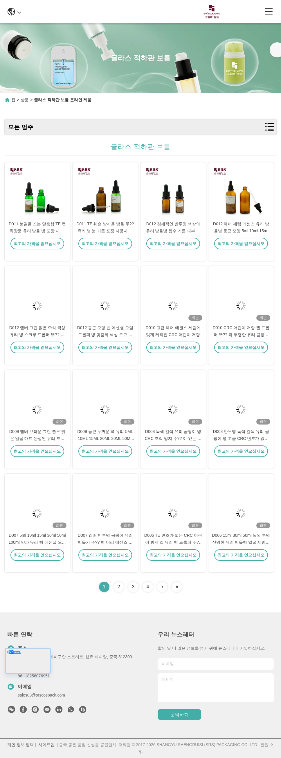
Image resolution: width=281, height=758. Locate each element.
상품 (25, 99)
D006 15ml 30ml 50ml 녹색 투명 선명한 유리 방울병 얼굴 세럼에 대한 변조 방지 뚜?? (241, 550)
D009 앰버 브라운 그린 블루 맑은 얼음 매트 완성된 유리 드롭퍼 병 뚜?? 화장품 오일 (37, 446)
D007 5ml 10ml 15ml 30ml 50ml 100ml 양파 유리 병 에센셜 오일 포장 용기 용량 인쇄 (37, 550)
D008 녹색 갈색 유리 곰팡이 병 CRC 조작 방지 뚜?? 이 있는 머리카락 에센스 (173, 446)
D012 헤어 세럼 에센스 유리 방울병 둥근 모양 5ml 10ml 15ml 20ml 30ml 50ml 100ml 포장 (241, 239)
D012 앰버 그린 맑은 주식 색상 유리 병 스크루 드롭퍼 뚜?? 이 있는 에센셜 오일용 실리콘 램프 (37, 342)
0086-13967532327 (134, 11)
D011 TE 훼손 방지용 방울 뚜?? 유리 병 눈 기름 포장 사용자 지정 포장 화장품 (105, 239)
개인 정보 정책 (20, 744)
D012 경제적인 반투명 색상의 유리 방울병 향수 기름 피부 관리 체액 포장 (173, 239)
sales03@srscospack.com (41, 695)
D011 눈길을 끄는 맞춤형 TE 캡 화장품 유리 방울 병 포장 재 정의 (37, 239)
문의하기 (179, 714)
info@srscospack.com (79, 11)
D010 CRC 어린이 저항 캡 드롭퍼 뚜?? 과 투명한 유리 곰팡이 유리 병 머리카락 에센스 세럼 (241, 342)
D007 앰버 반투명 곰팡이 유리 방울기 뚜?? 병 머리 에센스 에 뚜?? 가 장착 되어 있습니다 (105, 550)
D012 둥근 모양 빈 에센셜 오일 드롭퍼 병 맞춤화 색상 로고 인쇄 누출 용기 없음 (105, 342)
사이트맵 (46, 744)
